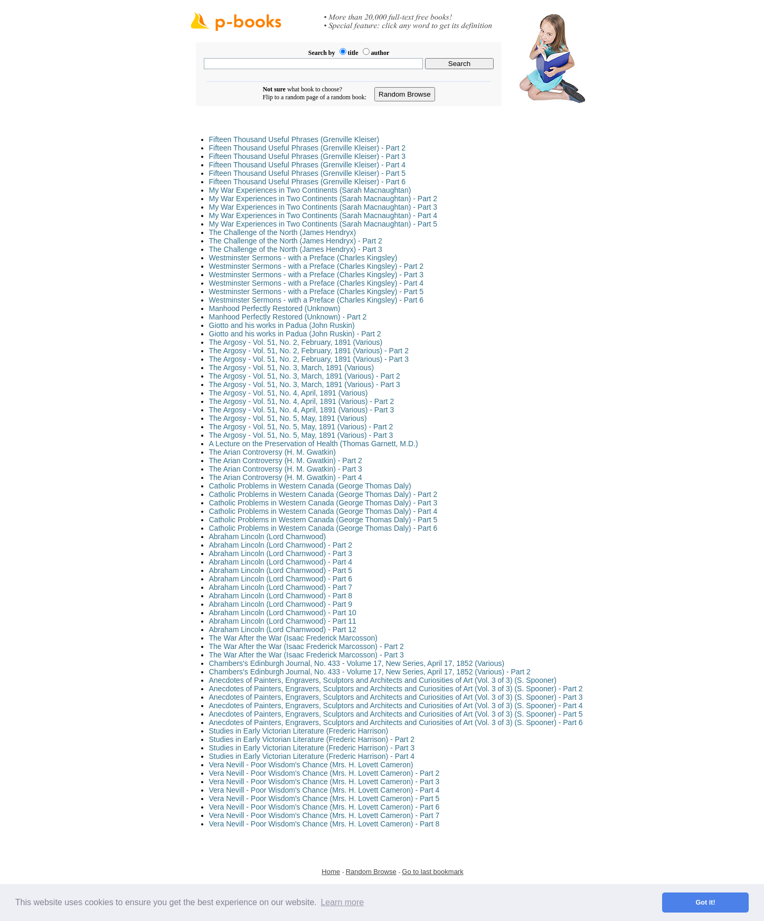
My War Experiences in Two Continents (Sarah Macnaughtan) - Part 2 (323, 198)
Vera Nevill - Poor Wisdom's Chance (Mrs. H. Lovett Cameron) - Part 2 (324, 773)
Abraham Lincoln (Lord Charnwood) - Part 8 (281, 595)
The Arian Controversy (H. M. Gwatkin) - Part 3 (285, 469)
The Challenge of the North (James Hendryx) (282, 232)
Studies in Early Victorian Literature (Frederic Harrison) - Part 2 (312, 739)
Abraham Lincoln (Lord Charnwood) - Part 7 (281, 587)
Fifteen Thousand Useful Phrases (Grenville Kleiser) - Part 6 (307, 181)
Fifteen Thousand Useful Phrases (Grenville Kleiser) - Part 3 (307, 156)
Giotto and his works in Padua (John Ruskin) (282, 325)
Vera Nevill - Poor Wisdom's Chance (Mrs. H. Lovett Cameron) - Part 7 (324, 815)
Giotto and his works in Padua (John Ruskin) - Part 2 (295, 334)
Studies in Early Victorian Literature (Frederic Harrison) (299, 731)
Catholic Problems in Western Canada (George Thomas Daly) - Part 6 (323, 528)
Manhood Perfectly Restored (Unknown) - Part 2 (288, 317)
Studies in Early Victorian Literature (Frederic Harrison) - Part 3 (312, 748)
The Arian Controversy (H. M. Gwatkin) (272, 452)
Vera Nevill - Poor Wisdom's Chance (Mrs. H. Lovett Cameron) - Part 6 (324, 807)
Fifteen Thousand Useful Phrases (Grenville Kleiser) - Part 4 (307, 165)
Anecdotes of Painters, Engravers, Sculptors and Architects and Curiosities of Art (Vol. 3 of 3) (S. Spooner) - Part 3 (396, 697)
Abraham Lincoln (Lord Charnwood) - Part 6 (281, 579)
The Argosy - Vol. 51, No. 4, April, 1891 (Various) (288, 393)
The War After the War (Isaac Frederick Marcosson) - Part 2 (306, 646)
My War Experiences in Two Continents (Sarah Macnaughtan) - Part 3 (323, 207)
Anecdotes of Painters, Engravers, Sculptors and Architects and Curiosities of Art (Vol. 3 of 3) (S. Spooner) (383, 680)
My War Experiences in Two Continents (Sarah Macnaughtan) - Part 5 (323, 224)
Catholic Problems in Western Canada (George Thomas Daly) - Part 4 (323, 511)
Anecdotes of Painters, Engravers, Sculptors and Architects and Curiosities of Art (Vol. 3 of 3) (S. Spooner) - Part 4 (396, 705)
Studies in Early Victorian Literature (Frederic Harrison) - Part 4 (312, 756)
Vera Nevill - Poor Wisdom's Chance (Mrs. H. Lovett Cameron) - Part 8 (324, 824)
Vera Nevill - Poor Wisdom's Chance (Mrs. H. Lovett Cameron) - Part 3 (324, 781)
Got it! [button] (705, 902)
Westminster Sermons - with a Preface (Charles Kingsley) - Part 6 (316, 300)
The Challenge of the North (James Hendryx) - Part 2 (295, 241)
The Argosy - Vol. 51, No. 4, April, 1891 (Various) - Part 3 (301, 410)
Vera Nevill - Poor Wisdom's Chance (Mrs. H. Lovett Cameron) (311, 764)
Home (331, 872)
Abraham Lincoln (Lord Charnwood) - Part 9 (281, 604)
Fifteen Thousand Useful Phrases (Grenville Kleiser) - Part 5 (307, 173)
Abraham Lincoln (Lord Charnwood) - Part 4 (281, 562)
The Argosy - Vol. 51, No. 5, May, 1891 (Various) (288, 418)
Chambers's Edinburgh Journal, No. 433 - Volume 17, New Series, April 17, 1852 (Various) (357, 663)
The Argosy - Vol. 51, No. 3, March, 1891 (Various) (291, 367)
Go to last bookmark (432, 872)
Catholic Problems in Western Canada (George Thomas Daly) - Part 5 (323, 519)
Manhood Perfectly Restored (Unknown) (275, 308)
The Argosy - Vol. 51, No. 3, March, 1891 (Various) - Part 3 (304, 384)
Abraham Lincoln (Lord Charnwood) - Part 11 (282, 621)
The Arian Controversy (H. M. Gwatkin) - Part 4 (285, 477)
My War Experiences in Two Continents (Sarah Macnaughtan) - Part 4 (323, 215)
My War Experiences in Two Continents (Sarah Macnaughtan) (310, 190)
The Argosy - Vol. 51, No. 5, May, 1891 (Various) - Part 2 (301, 426)
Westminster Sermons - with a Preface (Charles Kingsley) (303, 257)
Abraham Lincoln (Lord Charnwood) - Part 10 (282, 612)
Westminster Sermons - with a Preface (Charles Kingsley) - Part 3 (316, 274)
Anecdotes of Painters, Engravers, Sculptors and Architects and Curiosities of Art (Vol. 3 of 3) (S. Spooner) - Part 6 (396, 722)
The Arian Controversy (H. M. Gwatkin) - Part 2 (285, 460)
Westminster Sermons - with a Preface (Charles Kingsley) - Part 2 (316, 266)
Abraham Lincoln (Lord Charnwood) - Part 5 (281, 570)
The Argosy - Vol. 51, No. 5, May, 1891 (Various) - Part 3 (301, 435)
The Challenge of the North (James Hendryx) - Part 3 (295, 249)
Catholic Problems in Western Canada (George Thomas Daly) (310, 486)
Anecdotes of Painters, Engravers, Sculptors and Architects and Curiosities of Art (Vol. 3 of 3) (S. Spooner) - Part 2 (396, 688)
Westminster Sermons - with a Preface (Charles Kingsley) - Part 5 (316, 291)
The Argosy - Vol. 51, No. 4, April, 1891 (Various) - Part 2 (301, 401)
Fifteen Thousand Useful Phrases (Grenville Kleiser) (294, 139)
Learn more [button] (342, 902)
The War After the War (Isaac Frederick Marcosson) (293, 638)
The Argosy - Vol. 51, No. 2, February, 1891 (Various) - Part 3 (309, 359)
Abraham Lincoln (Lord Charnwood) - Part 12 (282, 629)
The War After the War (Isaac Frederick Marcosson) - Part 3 (306, 655)
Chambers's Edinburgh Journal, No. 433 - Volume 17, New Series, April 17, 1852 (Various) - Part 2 (370, 672)
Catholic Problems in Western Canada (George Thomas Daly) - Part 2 (323, 494)
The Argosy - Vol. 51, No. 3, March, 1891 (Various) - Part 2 (304, 376)
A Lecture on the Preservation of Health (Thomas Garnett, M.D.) (313, 443)
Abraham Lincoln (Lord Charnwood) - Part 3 (281, 553)
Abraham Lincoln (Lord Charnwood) (267, 536)
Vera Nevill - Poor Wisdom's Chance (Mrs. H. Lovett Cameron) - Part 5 (324, 798)
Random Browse (371, 872)
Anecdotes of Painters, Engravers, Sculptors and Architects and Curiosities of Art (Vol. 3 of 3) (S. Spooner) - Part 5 (396, 714)
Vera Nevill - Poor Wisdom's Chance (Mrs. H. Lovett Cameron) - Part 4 (324, 790)
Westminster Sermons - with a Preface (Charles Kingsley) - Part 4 (316, 283)
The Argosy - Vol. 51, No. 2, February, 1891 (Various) (296, 342)
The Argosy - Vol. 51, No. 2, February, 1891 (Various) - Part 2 (309, 350)
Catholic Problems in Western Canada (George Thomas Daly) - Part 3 (323, 503)
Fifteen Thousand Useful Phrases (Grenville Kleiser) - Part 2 (307, 148)
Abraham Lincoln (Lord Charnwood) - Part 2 (281, 545)
